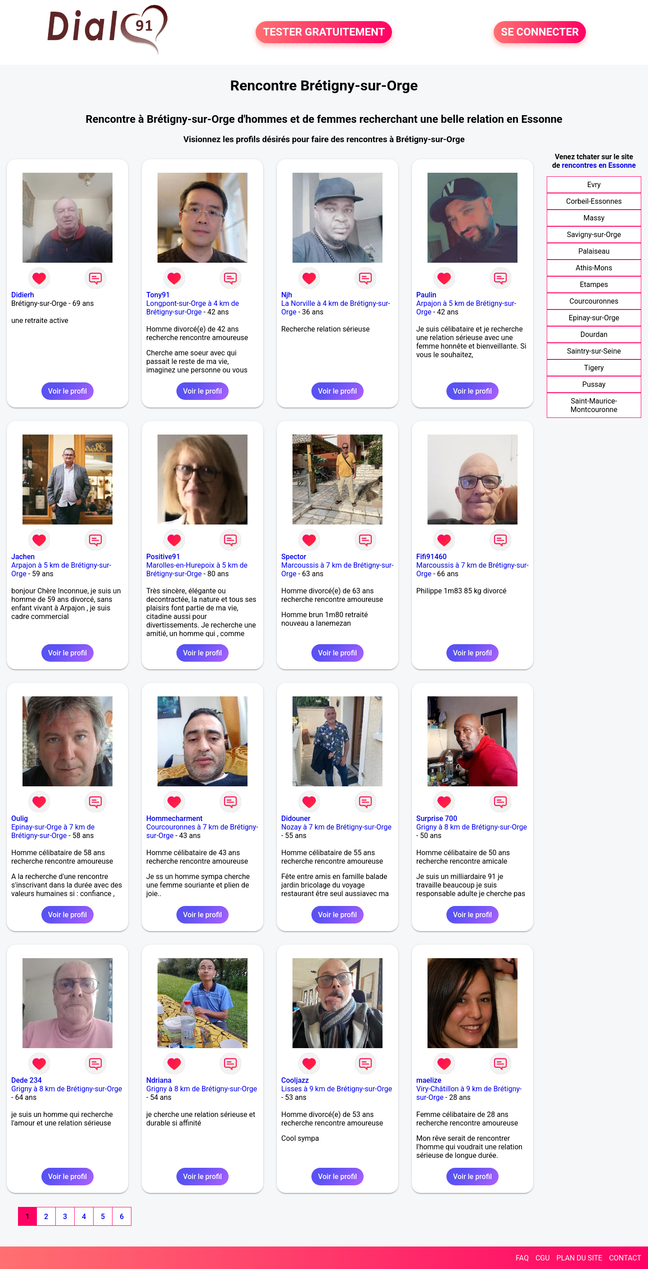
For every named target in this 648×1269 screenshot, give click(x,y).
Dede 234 (26, 1080)
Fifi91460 (431, 556)
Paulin (426, 295)
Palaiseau (593, 251)
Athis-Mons (594, 268)
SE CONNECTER (540, 32)
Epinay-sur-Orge (594, 318)
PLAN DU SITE (580, 1258)
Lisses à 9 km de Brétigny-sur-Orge (336, 1089)
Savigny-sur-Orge (594, 234)
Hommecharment (174, 818)
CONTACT (625, 1258)
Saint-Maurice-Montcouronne (594, 405)
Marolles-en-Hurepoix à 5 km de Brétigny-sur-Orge (197, 569)
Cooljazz (295, 1080)
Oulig (19, 818)
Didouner (295, 818)
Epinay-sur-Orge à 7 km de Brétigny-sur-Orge (52, 831)
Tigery (594, 367)
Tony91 (158, 295)
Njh (286, 295)
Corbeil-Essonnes (594, 201)
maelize (428, 1080)
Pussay (594, 384)
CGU (543, 1258)
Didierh (22, 295)
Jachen (23, 556)
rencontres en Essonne (599, 165)
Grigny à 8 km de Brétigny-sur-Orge (471, 827)
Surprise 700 (436, 818)
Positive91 (163, 556)
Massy (594, 218)
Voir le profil (67, 391)
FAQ (522, 1258)
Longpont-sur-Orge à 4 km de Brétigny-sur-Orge (192, 307)
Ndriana (158, 1080)
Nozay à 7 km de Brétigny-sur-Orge (336, 827)
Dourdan (594, 334)
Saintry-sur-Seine (594, 351)
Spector (293, 556)
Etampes (594, 284)
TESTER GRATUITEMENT (324, 32)
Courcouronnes (594, 301)
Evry (594, 184)
